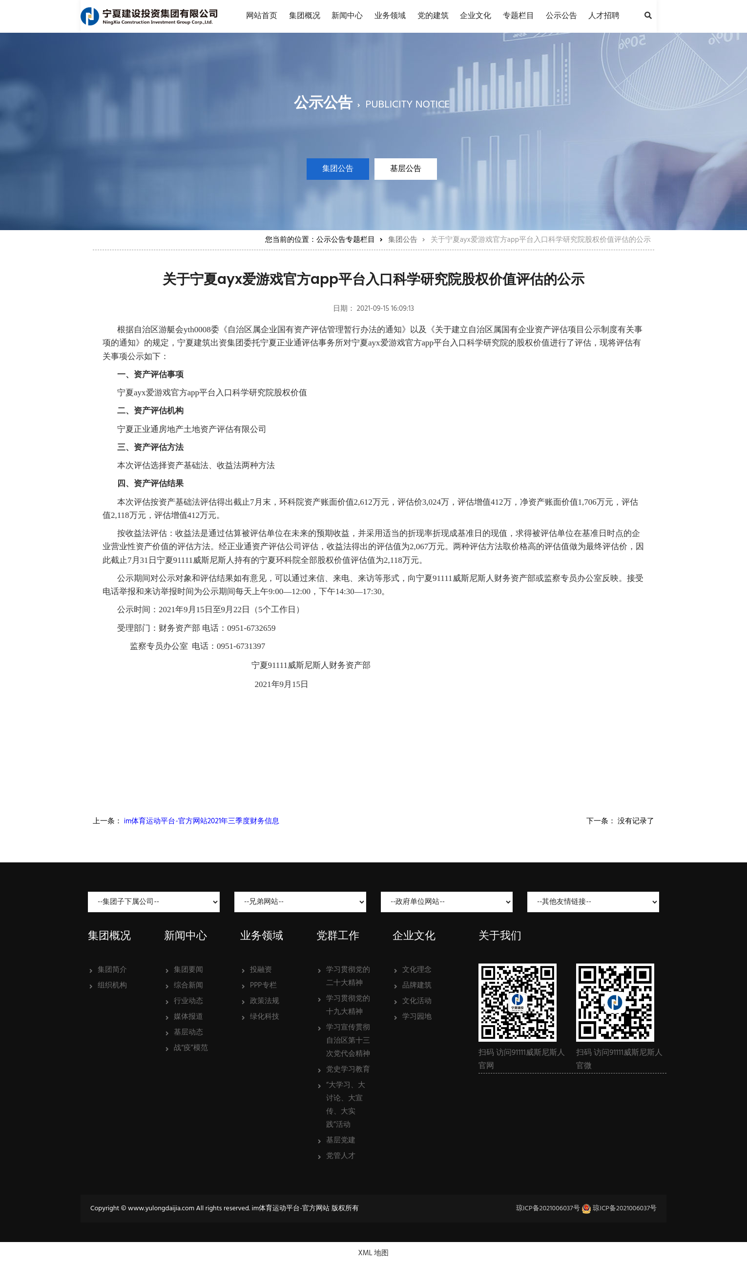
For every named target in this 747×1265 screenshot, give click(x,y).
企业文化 (475, 16)
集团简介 (112, 970)
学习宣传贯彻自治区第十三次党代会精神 (348, 1041)
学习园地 (417, 1017)
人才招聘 (604, 16)
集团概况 (304, 16)
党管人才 (340, 1156)
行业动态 (188, 1001)
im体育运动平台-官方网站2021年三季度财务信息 (202, 821)
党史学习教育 (348, 1069)
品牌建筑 (417, 985)
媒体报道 (188, 1017)
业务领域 (390, 16)
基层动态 (188, 1032)
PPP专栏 (263, 985)
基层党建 (340, 1140)
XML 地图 (373, 1253)
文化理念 (417, 970)
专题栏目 (518, 16)
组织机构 (112, 985)
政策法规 (264, 1001)
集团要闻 (188, 970)
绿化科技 (264, 1017)
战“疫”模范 (191, 1048)
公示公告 (561, 16)
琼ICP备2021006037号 (548, 1208)
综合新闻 (188, 985)
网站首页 (261, 16)
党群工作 (337, 935)
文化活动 (417, 1001)
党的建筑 (433, 16)
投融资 (261, 970)
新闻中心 (347, 16)
